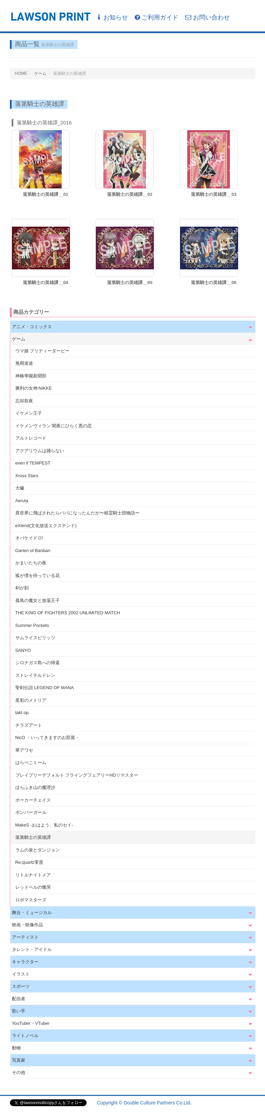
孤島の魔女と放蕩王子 (37, 600)
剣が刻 (22, 587)
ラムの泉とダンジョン (37, 850)
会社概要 (245, 1102)
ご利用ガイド (156, 17)
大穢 (19, 488)
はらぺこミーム (30, 762)
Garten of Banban (32, 550)
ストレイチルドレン (35, 675)
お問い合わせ (207, 17)
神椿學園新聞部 (30, 375)
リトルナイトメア (33, 874)
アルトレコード (30, 438)
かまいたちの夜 (30, 562)
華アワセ (24, 750)
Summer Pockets (32, 625)
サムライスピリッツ (35, 637)
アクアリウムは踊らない (39, 450)
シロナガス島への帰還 (37, 662)
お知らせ (112, 17)
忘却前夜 (24, 400)
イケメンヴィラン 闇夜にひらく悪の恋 (53, 425)
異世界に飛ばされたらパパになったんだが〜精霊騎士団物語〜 (77, 512)
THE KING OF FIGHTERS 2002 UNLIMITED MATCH (67, 612)
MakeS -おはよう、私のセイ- (44, 825)
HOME (21, 73)
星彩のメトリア (30, 700)
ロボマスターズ (30, 899)
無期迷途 (24, 363)
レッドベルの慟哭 (33, 887)
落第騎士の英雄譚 (33, 837)
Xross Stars (26, 475)
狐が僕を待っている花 (37, 575)
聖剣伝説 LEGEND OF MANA (44, 687)
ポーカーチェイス (33, 800)
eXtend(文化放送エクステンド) (46, 525)
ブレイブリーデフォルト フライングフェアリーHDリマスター (76, 775)
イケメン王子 (28, 413)
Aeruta (21, 500)
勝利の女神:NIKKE (33, 388)
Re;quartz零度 (29, 862)
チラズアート (28, 725)
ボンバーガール (30, 812)
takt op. (22, 712)
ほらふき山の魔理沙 (35, 787)
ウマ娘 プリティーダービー (42, 350)
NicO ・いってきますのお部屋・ (47, 737)
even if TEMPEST (32, 463)
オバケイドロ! (29, 537)
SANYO (23, 650)
